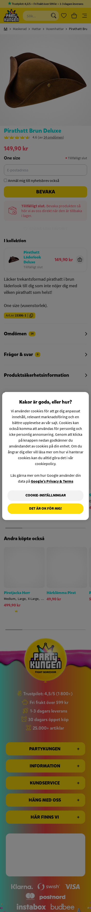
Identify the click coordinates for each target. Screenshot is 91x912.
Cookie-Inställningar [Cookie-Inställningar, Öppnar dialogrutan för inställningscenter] (45, 495)
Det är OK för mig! (45, 508)
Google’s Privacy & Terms (52, 481)
